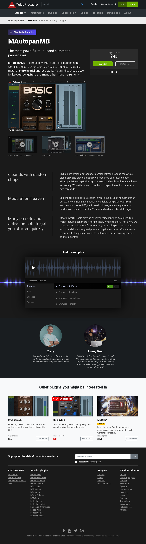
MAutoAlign (35, 475)
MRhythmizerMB (37, 504)
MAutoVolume (36, 483)
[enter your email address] (103, 456)
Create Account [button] (108, 4)
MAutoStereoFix (37, 480)
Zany (50, 351)
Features (43, 20)
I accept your (89, 462)
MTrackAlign (35, 510)
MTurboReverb (37, 516)
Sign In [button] (94, 4)
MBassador (35, 486)
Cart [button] (132, 4)
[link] (63, 530)
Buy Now (103, 64)
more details (42, 439)
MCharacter (35, 489)
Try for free (125, 64)
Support (63, 20)
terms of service (74, 536)
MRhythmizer (36, 501)
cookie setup (114, 536)
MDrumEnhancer (37, 495)
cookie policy (101, 536)
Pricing (53, 20)
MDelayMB (59, 419)
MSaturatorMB (14, 477)
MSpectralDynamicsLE (40, 507)
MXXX (11, 483)
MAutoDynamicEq (38, 477)
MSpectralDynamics (17, 480)
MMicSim (34, 498)
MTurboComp (36, 513)
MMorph (102, 419)
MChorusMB (15, 419)
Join (134, 456)
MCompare (35, 492)
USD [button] (122, 4)
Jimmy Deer (95, 351)
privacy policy (95, 462)
